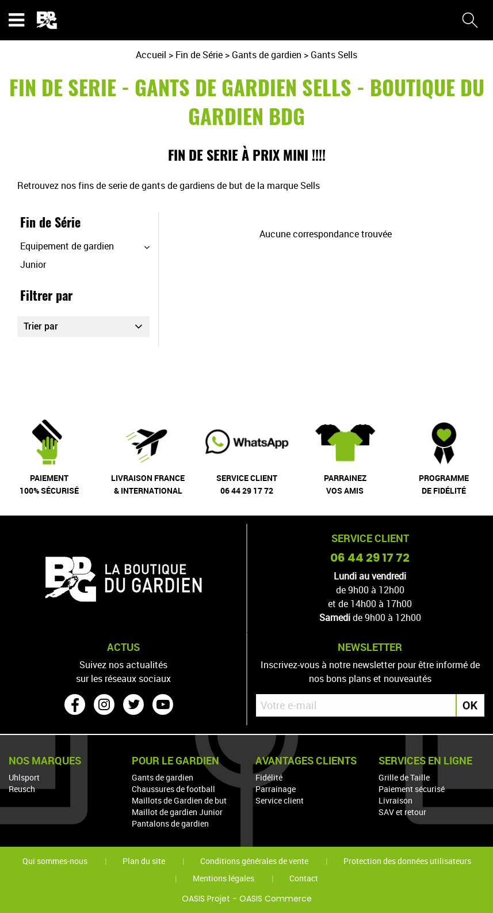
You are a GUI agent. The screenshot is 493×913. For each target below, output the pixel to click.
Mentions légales (223, 877)
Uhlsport (24, 776)
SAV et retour (402, 811)
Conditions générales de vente (254, 860)
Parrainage (275, 788)
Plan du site (144, 860)
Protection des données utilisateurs (407, 860)
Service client (279, 799)
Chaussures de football (173, 788)
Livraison (395, 799)
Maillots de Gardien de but (179, 799)
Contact (303, 877)
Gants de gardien (162, 776)
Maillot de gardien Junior (177, 811)
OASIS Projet (206, 898)
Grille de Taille (404, 776)
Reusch (22, 788)
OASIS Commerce (275, 898)
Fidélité (268, 776)
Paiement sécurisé (412, 788)
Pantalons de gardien (170, 822)
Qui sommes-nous (54, 860)
